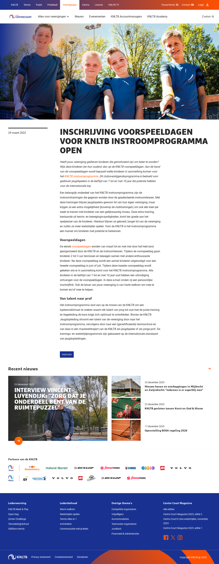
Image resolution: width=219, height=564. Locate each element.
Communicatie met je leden (74, 528)
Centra (85, 4)
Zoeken (206, 16)
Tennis (27, 4)
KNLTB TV (113, 4)
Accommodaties (120, 519)
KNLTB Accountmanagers (126, 16)
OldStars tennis (16, 528)
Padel (39, 4)
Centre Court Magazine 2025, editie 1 (182, 528)
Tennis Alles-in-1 (68, 519)
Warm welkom (67, 509)
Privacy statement (41, 557)
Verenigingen (70, 4)
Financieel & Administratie (125, 533)
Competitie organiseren (124, 509)
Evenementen (97, 16)
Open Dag (13, 514)
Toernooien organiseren (124, 524)
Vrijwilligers (118, 514)
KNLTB (14, 4)
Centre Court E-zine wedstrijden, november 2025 (185, 521)
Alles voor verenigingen (52, 16)
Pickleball (52, 4)
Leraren (99, 4)
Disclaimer (82, 557)
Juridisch (116, 528)
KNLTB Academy (157, 16)
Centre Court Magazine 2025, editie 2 (182, 514)
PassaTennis (170, 4)
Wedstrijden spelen (70, 514)
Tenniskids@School (18, 524)
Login (203, 4)
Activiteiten (66, 524)
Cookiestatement (64, 557)
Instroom (67, 354)
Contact (188, 4)
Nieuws (79, 16)
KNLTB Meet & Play (18, 509)
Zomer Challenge (17, 519)
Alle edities (168, 509)
